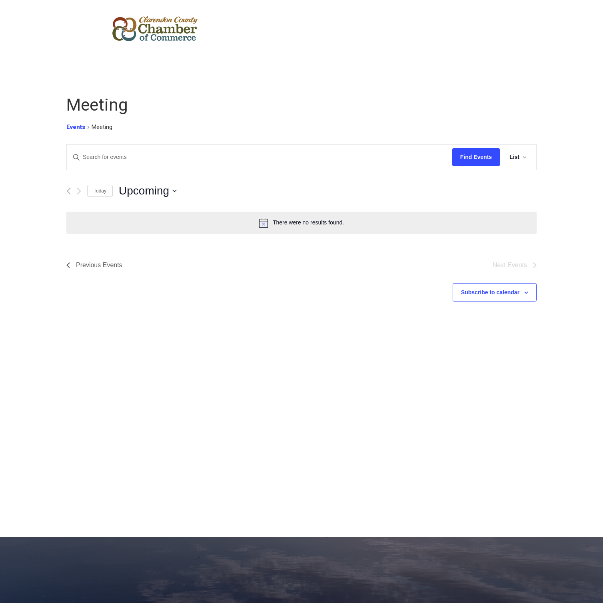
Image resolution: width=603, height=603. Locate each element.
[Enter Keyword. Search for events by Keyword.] (259, 157)
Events (75, 127)
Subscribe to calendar (490, 292)
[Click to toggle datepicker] (148, 191)
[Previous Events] (68, 191)
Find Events (476, 157)
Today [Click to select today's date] (100, 191)
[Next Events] (79, 191)
